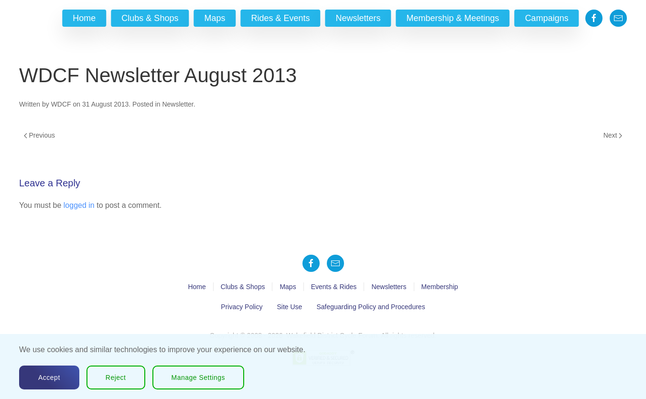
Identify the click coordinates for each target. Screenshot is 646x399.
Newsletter (177, 104)
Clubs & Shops (149, 18)
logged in (79, 205)
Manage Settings (199, 377)
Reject (116, 377)
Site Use (289, 307)
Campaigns (547, 18)
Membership (439, 287)
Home (84, 18)
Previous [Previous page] (39, 135)
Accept (49, 377)
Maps (214, 18)
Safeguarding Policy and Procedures (370, 307)
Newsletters (358, 18)
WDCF (61, 104)
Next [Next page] (612, 135)
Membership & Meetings (453, 18)
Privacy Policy (241, 307)
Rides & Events (280, 18)
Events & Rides (334, 287)
